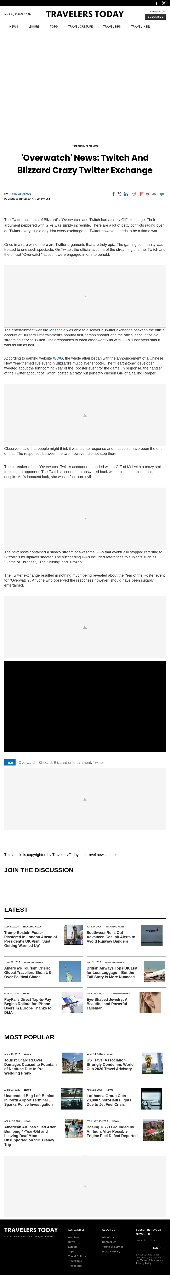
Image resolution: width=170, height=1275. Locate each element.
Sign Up (157, 1248)
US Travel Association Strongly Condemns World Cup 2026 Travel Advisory (110, 1064)
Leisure (73, 1246)
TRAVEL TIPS (112, 26)
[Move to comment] (162, 194)
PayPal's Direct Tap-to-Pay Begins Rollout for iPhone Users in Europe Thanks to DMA (28, 1006)
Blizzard (45, 763)
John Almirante (21, 194)
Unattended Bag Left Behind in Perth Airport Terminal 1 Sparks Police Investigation (29, 1100)
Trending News (85, 146)
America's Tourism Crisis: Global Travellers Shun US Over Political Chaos (27, 972)
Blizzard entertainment (72, 763)
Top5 (71, 1251)
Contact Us (109, 1242)
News (27, 1054)
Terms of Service (113, 1246)
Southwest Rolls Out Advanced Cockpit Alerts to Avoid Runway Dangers (111, 937)
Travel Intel (75, 1265)
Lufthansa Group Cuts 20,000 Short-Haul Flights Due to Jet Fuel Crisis (109, 1100)
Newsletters (158, 11)
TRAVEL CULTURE (80, 26)
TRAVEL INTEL (140, 26)
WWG (58, 358)
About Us (108, 1237)
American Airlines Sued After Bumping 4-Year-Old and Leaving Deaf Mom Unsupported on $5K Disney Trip (30, 1136)
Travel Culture (77, 1256)
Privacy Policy (111, 1251)
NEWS (13, 26)
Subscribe (155, 16)
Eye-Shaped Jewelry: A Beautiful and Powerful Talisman (107, 1003)
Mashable (57, 330)
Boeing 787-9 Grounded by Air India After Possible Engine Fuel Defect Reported (112, 1131)
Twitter (98, 763)
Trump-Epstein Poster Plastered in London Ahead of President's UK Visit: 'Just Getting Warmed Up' (30, 939)
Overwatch (27, 763)
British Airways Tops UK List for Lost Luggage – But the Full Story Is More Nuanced (112, 972)
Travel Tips (75, 1261)
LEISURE (34, 26)
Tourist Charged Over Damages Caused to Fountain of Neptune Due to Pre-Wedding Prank (30, 1066)
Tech (26, 993)
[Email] (154, 194)
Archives (73, 1237)
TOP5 (54, 26)
